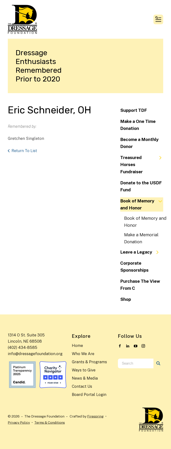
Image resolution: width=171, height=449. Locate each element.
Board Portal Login (89, 394)
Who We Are (83, 353)
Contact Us (82, 386)
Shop (125, 299)
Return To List (24, 150)
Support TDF (133, 110)
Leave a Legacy (141, 252)
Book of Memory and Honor (141, 204)
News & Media (85, 378)
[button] (158, 19)
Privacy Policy (19, 422)
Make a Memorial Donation (141, 238)
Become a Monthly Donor (139, 143)
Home (77, 345)
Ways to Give (83, 370)
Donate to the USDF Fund (141, 186)
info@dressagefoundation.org (35, 353)
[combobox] (135, 363)
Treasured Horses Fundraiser (141, 164)
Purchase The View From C (140, 285)
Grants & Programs (89, 362)
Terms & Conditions (49, 422)
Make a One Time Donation (138, 125)
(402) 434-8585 (22, 347)
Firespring (95, 416)
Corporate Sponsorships (134, 267)
